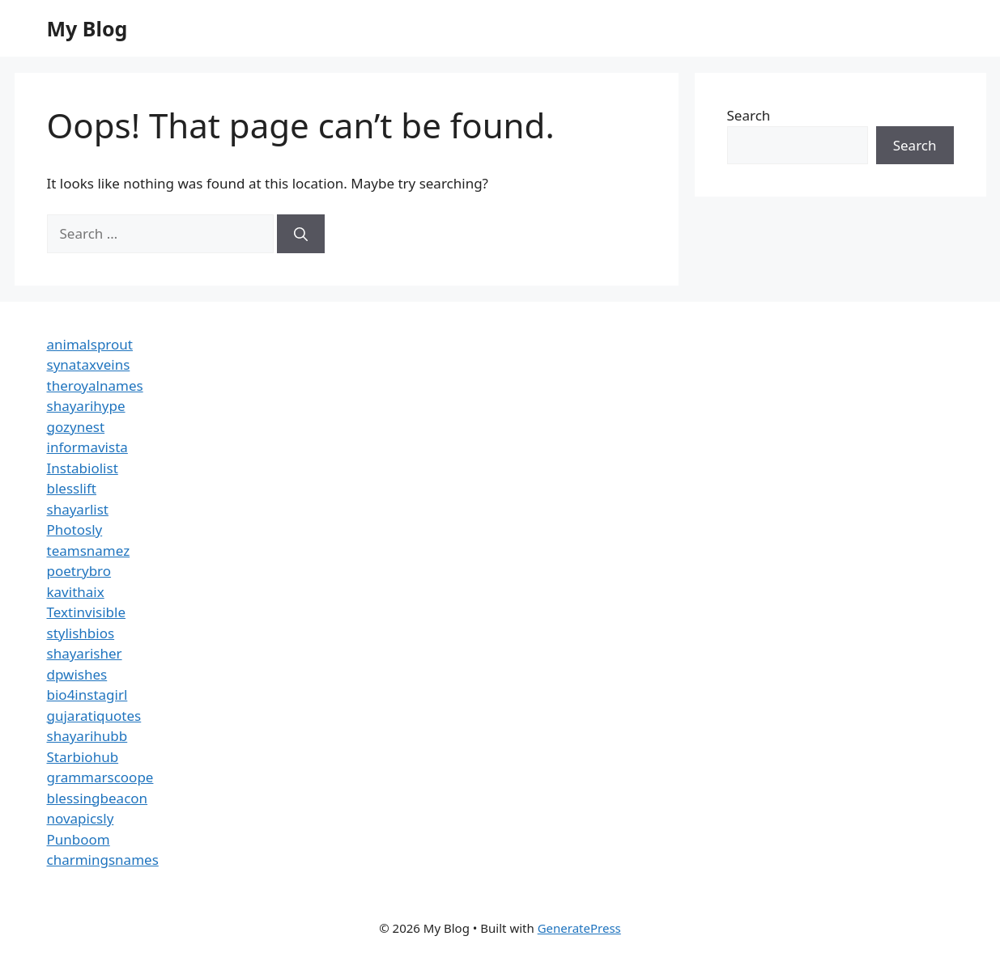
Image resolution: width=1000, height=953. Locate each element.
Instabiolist (82, 468)
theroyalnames (95, 385)
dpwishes (77, 674)
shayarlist (78, 509)
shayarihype (86, 405)
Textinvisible (86, 612)
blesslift (71, 488)
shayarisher (84, 653)
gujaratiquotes (94, 715)
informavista (87, 447)
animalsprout (90, 344)
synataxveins (88, 364)
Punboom (78, 839)
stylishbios (81, 633)
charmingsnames (103, 859)
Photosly (75, 529)
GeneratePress (579, 928)
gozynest (76, 426)
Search (749, 115)
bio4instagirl (87, 694)
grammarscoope (100, 777)
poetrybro (79, 570)
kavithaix (75, 591)
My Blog (87, 28)
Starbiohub (83, 757)
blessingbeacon (97, 798)
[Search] (301, 233)
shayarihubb (87, 735)
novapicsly (80, 818)
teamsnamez (88, 550)
